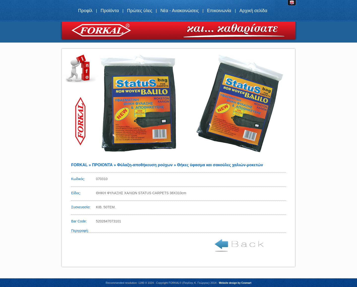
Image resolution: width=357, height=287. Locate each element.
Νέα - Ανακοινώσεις (179, 10)
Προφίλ (85, 10)
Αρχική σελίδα (253, 10)
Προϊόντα (110, 10)
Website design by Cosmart (235, 283)
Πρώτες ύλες (139, 10)
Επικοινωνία (219, 10)
